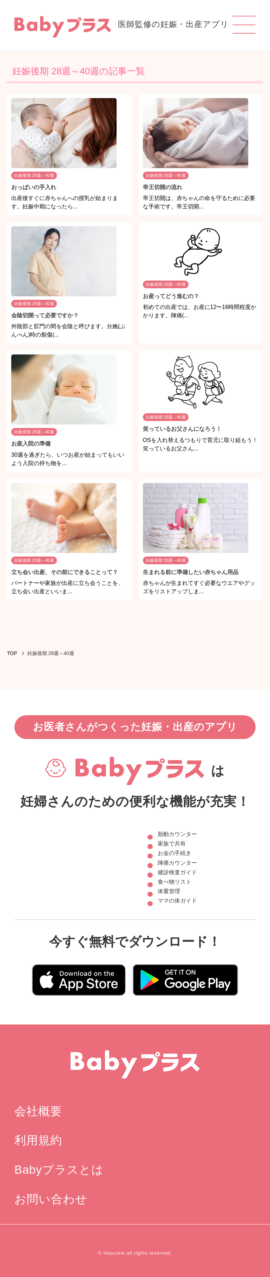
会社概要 (38, 1111)
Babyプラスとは (59, 1169)
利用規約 (38, 1140)
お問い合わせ (50, 1199)
